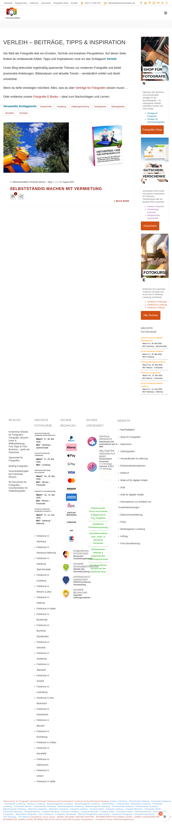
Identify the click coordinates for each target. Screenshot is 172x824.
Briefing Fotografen (18, 466)
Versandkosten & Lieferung (133, 458)
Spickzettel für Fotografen (16, 459)
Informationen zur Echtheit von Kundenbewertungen (134, 504)
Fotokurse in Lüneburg (157, 305)
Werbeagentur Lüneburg (131, 529)
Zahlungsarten (126, 451)
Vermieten (9, 113)
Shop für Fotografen (129, 437)
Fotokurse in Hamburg (157, 302)
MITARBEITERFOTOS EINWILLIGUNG (114, 817)
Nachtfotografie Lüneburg (152, 351)
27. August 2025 (67, 182)
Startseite (150, 25)
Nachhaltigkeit (126, 429)
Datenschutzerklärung (130, 514)
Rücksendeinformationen (132, 465)
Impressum (125, 444)
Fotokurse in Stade (46, 608)
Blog (50, 182)
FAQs (122, 522)
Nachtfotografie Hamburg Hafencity (43, 510)
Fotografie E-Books (45, 96)
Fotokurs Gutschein (155, 206)
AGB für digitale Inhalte (131, 494)
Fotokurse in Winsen (156, 308)
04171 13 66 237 (93, 3)
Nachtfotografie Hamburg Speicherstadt (45, 434)
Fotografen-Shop (152, 129)
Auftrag (123, 536)
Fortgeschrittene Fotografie (153, 362)
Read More (121, 201)
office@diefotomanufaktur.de (121, 3)
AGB (121, 487)
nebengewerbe (118, 106)
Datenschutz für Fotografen (16, 801)
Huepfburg (61, 106)
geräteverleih (46, 106)
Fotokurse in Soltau (46, 742)
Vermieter (23, 113)
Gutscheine (150, 225)
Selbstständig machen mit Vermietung (56, 188)
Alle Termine (150, 315)
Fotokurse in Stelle (46, 781)
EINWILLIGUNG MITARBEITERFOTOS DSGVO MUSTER (45, 819)
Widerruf (123, 473)
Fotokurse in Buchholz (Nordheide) (43, 631)
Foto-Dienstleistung (129, 543)
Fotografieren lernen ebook (43, 817)
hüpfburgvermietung (80, 106)
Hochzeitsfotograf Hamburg (43, 801)
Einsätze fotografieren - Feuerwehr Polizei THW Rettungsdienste (103, 819)
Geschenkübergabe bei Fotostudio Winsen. (19, 474)
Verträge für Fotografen (90, 87)
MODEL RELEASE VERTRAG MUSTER (76, 817)
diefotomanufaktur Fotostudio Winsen (29, 182)
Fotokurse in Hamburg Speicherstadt (44, 564)
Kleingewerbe (100, 106)
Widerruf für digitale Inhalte (133, 480)
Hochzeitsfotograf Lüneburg (69, 801)
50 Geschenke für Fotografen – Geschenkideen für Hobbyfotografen (18, 486)
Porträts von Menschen (150, 373)
